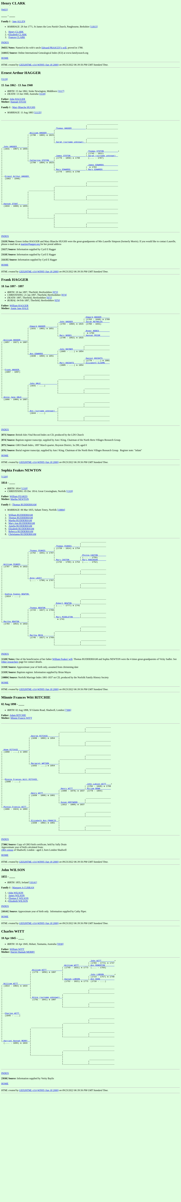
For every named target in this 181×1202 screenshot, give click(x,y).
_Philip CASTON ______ (93, 601)
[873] (55, 313)
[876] (57, 322)
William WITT (17, 1035)
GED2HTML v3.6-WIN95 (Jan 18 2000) (39, 64)
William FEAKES (18, 539)
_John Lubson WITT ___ (98, 860)
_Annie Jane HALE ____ (14, 435)
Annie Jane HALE (20, 330)
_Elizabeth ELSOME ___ (97, 393)
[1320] (4, 519)
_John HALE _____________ (43, 418)
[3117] (61, 91)
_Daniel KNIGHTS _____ (97, 388)
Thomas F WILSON (18, 984)
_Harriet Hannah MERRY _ (16, 1143)
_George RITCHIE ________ (44, 802)
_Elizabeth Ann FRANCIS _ (44, 904)
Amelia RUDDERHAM (20, 569)
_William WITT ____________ (46, 1058)
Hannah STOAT (18, 102)
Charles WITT (12, 1110)
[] (4, 47)
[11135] (37, 112)
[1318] (24, 531)
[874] (64, 316)
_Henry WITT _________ (72, 865)
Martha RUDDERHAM (20, 563)
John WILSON (16, 978)
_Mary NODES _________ (70, 360)
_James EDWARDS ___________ (102, 173)
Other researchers (9, 726)
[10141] (33, 968)
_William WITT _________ (16, 1074)
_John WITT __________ (101, 1047)
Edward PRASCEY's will (54, 47)
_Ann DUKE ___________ (101, 1069)
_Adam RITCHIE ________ (15, 819)
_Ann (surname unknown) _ (43, 451)
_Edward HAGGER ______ (97, 339)
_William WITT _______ (75, 1052)
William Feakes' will (62, 723)
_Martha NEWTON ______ (14, 680)
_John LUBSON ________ (101, 1063)
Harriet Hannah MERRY (23, 1038)
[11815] (94, 26)
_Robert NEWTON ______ (67, 659)
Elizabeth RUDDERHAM (21, 571)
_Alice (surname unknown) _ (46, 1091)
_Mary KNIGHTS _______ (70, 393)
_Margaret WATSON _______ (44, 835)
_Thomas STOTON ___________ (102, 157)
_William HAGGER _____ (41, 135)
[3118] (42, 94)
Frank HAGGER (12, 402)
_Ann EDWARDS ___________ (43, 382)
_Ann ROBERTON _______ (101, 1052)
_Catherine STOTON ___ (41, 168)
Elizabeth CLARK (18, 34)
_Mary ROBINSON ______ (93, 606)
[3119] (4, 79)
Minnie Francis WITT (21, 782)
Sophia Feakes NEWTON (17, 648)
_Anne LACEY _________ (41, 628)
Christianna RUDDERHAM (22, 577)
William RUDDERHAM (21, 558)
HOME (4, 58)
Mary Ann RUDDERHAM (22, 566)
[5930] (60, 1030)
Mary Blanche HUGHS (23, 107)
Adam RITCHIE (18, 779)
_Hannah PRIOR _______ (97, 360)
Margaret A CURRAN (23, 973)
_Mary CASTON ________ (67, 606)
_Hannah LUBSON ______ (75, 1069)
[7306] (68, 774)
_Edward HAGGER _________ (43, 350)
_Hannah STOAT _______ (14, 220)
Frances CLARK (17, 37)
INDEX (5, 42)
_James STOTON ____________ (70, 162)
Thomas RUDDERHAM (24, 547)
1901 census (7, 936)
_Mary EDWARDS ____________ (70, 179)
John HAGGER (17, 99)
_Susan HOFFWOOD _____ (72, 882)
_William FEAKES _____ (14, 612)
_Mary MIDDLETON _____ (67, 675)
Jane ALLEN (18, 21)
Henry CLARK (16, 32)
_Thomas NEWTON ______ (41, 664)
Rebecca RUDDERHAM (21, 574)
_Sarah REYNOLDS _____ (97, 344)
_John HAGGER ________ (14, 151)
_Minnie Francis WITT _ (15, 887)
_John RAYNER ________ (70, 377)
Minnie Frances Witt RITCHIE (21, 854)
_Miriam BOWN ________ (98, 865)
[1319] (69, 534)
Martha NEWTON (20, 542)
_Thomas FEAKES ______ (67, 590)
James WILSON (17, 981)
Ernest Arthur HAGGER (17, 187)
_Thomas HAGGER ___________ (70, 129)
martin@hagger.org (30, 265)
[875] (49, 319)
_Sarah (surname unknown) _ (70, 146)
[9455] (4, 9)
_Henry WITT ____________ (44, 871)
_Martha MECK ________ (41, 697)
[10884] (61, 553)
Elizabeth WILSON (18, 987)
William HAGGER (19, 327)
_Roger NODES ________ (97, 355)
